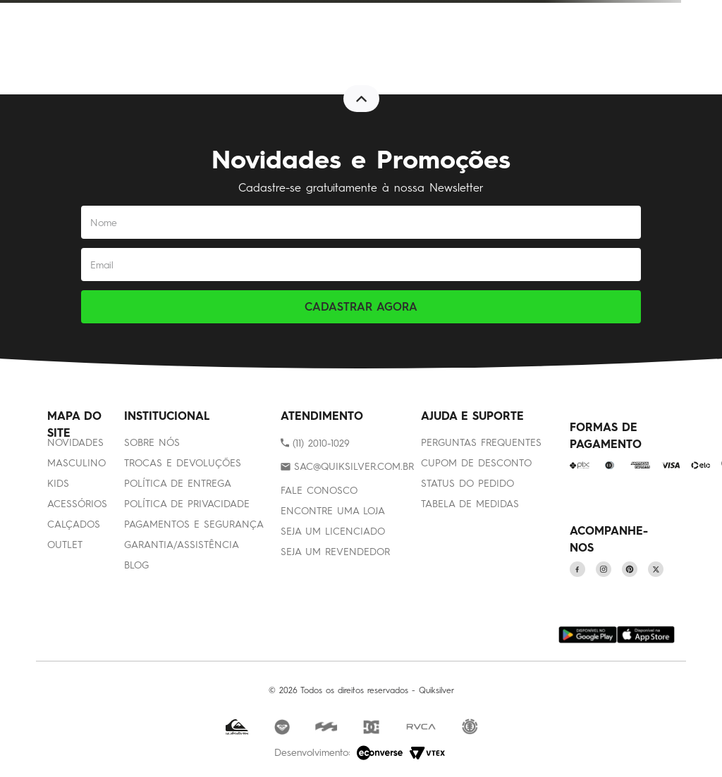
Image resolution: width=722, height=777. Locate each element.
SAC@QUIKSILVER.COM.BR (354, 467)
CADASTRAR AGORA (361, 306)
